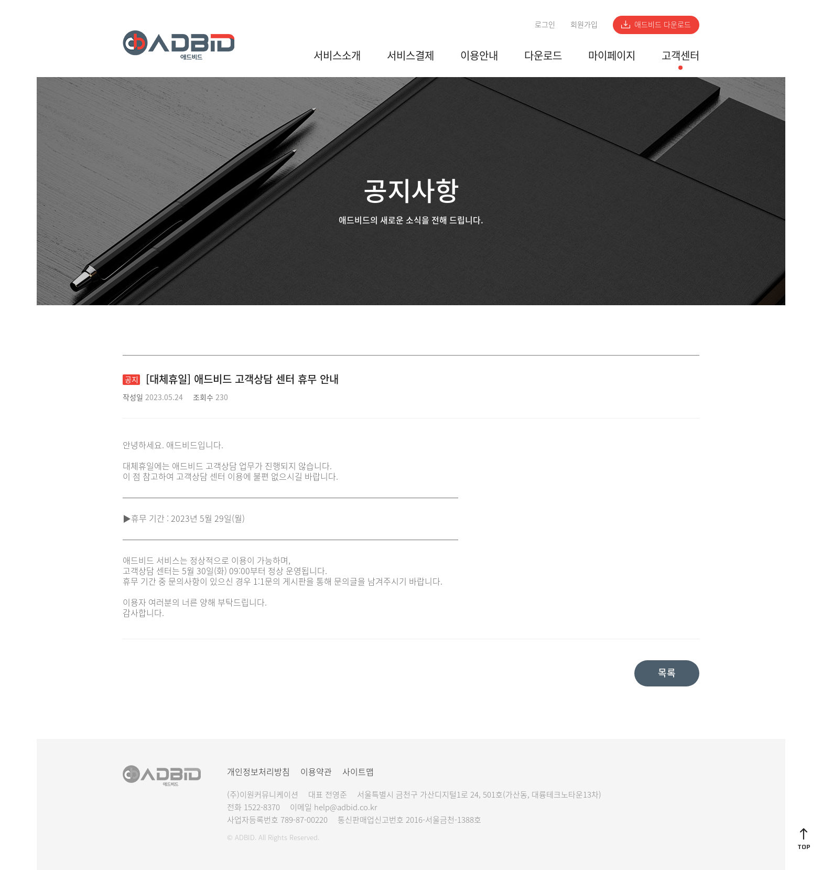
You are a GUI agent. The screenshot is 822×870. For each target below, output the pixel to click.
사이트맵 (358, 771)
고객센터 (680, 55)
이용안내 (479, 55)
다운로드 (543, 55)
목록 (667, 672)
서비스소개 (337, 55)
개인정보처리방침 (258, 771)
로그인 (545, 24)
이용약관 (316, 771)
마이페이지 (611, 55)
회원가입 (584, 24)
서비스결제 (410, 55)
